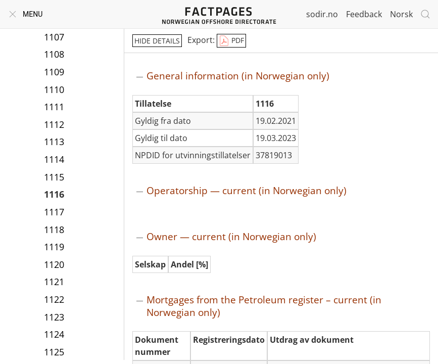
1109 (54, 72)
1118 (54, 229)
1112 (54, 124)
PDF (231, 41)
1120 (54, 264)
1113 (54, 141)
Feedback (364, 14)
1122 (54, 299)
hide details (157, 41)
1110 (54, 89)
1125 (54, 352)
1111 (54, 107)
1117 (54, 212)
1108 (54, 54)
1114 (54, 159)
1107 (54, 37)
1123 (54, 317)
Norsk (401, 14)
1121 (54, 282)
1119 (54, 247)
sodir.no (322, 14)
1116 (54, 194)
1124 (54, 334)
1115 (54, 177)
